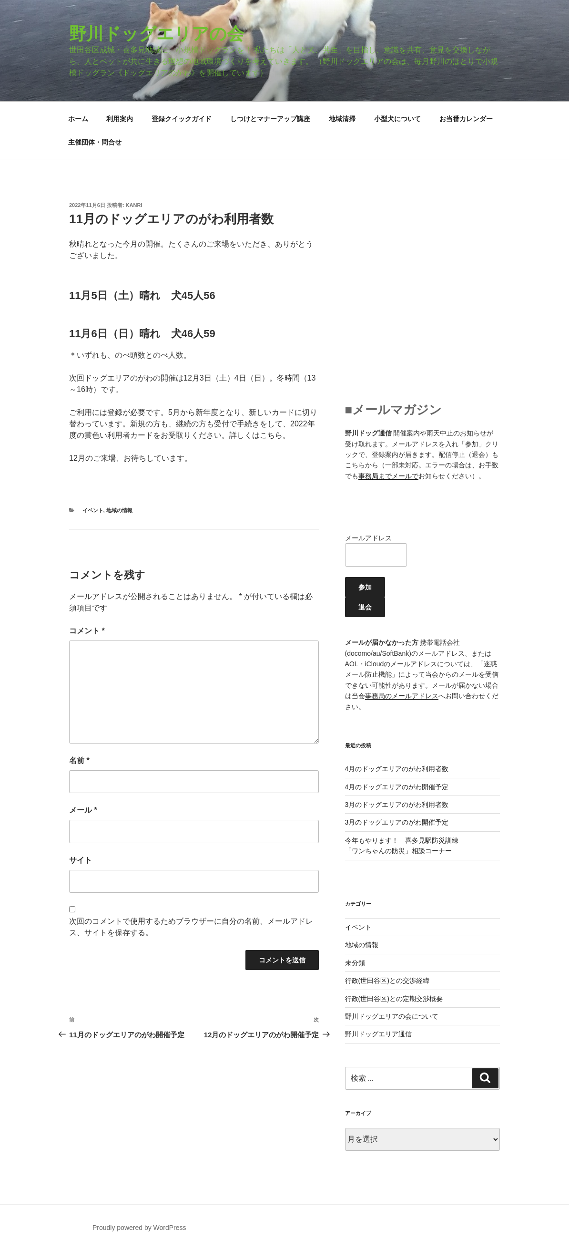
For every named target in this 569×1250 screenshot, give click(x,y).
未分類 (355, 963)
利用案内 (119, 119)
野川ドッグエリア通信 (378, 1034)
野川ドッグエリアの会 (156, 33)
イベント (92, 510)
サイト (80, 860)
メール (83, 810)
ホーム (78, 119)
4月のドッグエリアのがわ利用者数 (397, 769)
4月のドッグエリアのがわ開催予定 (397, 787)
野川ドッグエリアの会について (391, 1016)
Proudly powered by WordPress (139, 1227)
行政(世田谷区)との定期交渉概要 (394, 998)
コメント (87, 631)
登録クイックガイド (182, 119)
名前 (79, 760)
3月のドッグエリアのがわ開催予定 (397, 822)
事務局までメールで (388, 476)
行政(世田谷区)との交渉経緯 (387, 980)
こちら (271, 435)
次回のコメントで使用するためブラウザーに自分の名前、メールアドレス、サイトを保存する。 (191, 927)
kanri (134, 205)
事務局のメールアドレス (401, 696)
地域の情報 (119, 510)
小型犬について (397, 119)
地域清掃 (342, 119)
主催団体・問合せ (95, 142)
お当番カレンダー (466, 119)
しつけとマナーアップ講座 (270, 119)
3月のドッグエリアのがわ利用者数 (397, 804)
